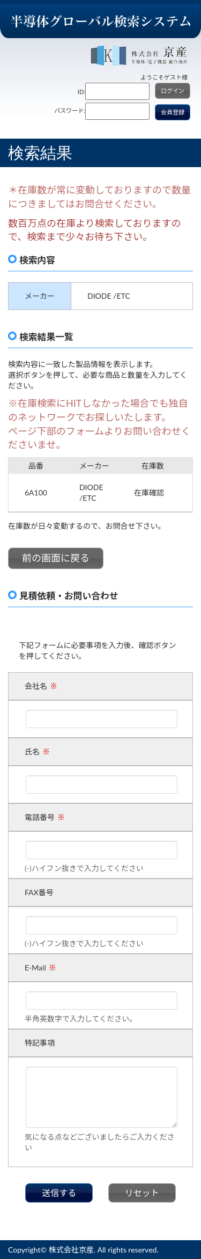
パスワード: (69, 110)
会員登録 (172, 112)
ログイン (172, 90)
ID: (81, 91)
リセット (142, 1193)
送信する (59, 1193)
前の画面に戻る (56, 558)
